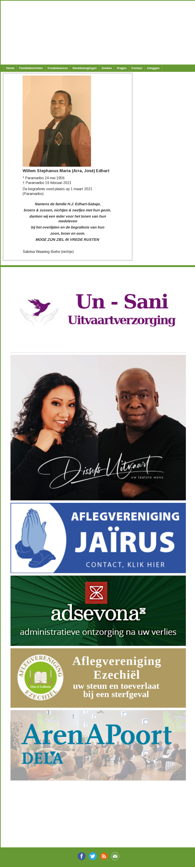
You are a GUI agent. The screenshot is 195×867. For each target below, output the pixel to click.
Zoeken (106, 68)
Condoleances (58, 68)
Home (10, 68)
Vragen (121, 68)
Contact (136, 68)
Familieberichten (31, 68)
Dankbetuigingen (84, 68)
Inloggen (153, 68)
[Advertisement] (96, 33)
